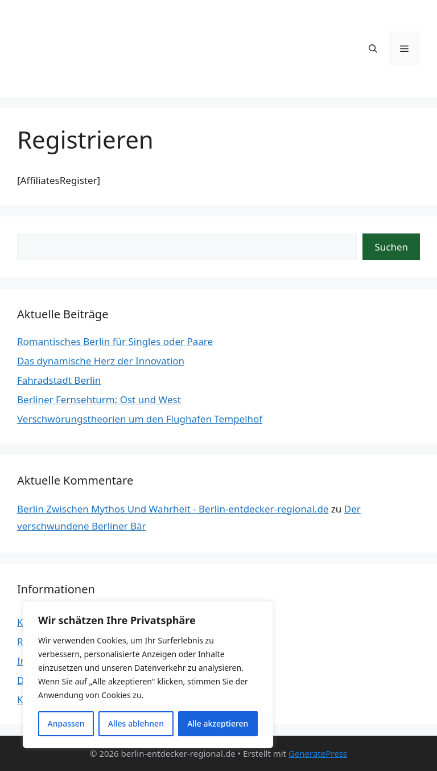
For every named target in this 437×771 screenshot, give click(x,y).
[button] (373, 48)
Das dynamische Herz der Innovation (100, 360)
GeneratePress (317, 753)
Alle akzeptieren (217, 723)
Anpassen (66, 723)
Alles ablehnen (136, 723)
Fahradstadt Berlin (59, 380)
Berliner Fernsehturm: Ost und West (99, 399)
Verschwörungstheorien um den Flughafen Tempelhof (139, 418)
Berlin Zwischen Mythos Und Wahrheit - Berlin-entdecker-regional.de (172, 508)
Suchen (391, 246)
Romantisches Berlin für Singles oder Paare (115, 341)
